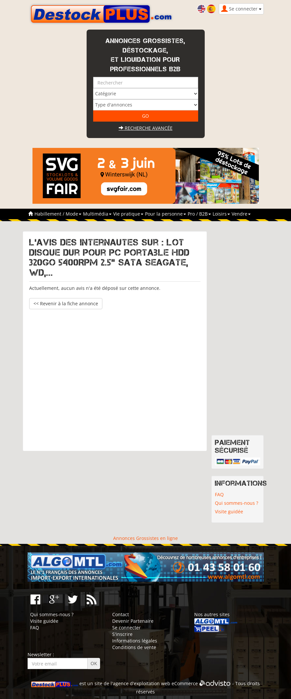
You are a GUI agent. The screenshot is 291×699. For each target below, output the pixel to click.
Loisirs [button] (221, 214)
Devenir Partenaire (133, 621)
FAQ (219, 494)
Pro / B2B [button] (199, 214)
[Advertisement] (114, 377)
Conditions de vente (134, 647)
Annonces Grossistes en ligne (145, 538)
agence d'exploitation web (141, 683)
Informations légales (134, 641)
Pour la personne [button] (165, 214)
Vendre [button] (241, 214)
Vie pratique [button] (128, 214)
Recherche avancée (146, 128)
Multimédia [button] (97, 214)
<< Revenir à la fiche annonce (65, 303)
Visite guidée (229, 511)
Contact (120, 614)
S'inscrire (122, 634)
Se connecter (126, 627)
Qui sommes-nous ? (236, 503)
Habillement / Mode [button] (57, 214)
